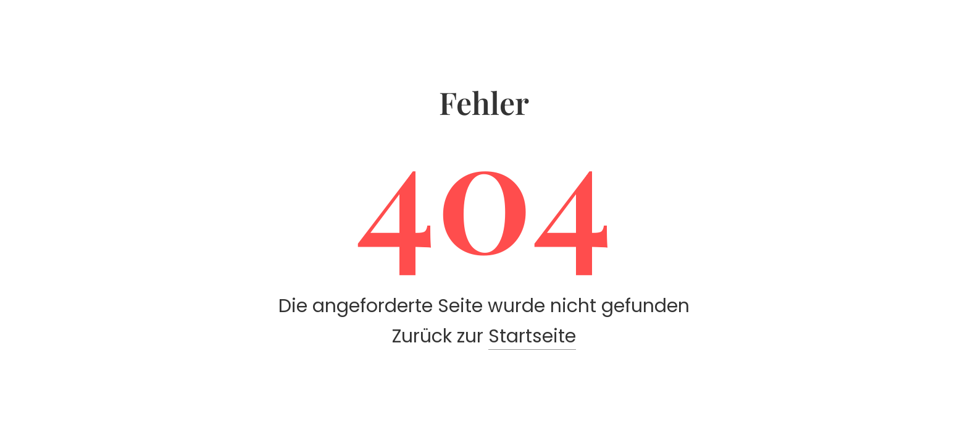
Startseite (532, 336)
